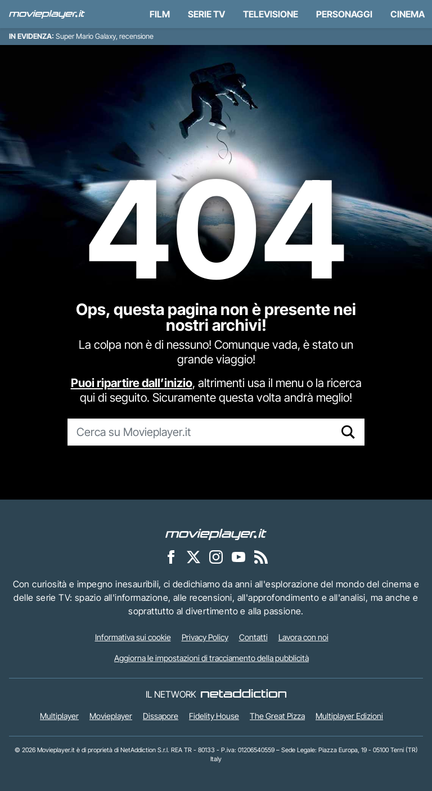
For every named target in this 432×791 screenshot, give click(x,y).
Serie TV (206, 14)
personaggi (344, 14)
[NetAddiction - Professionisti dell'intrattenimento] (243, 694)
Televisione (270, 14)
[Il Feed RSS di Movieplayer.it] (261, 556)
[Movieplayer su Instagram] (216, 556)
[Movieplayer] (216, 533)
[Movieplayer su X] (193, 556)
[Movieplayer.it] (47, 14)
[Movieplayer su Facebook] (171, 556)
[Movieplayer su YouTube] (238, 556)
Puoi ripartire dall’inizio (131, 383)
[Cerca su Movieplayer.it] (200, 432)
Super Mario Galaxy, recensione (105, 36)
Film (160, 14)
